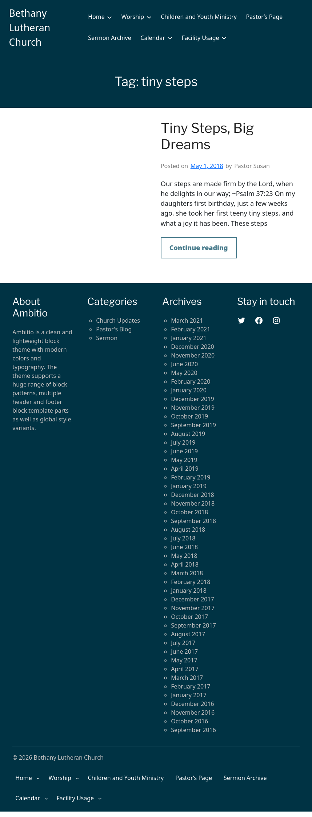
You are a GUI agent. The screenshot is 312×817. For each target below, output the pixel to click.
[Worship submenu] (149, 16)
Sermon (106, 338)
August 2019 (188, 434)
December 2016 (192, 704)
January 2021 (189, 338)
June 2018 (184, 547)
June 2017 (184, 651)
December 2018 (192, 495)
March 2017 (187, 678)
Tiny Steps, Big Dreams (207, 136)
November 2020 (193, 355)
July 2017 (183, 643)
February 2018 (190, 582)
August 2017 (188, 634)
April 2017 (185, 669)
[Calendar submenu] (169, 37)
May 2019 (184, 460)
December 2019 (192, 399)
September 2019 (193, 425)
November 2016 (193, 712)
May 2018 (184, 556)
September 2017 (193, 625)
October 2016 (189, 721)
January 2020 (189, 390)
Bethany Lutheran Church (30, 27)
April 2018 (185, 564)
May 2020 (184, 373)
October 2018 (189, 512)
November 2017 (193, 608)
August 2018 (188, 530)
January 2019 (189, 486)
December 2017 (192, 599)
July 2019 (183, 442)
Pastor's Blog (114, 329)
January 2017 (189, 695)
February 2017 (190, 686)
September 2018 (193, 521)
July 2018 (183, 538)
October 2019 (189, 416)
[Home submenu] (109, 16)
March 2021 (187, 320)
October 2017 (189, 617)
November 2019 (193, 408)
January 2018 (189, 591)
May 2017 (184, 660)
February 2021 (190, 329)
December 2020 (192, 347)
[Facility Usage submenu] (224, 37)
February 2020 (190, 381)
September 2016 (193, 730)
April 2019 (185, 469)
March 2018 (187, 573)
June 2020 (184, 364)
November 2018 (193, 503)
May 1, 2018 (207, 166)
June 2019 (184, 451)
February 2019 (190, 477)
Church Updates (118, 320)
